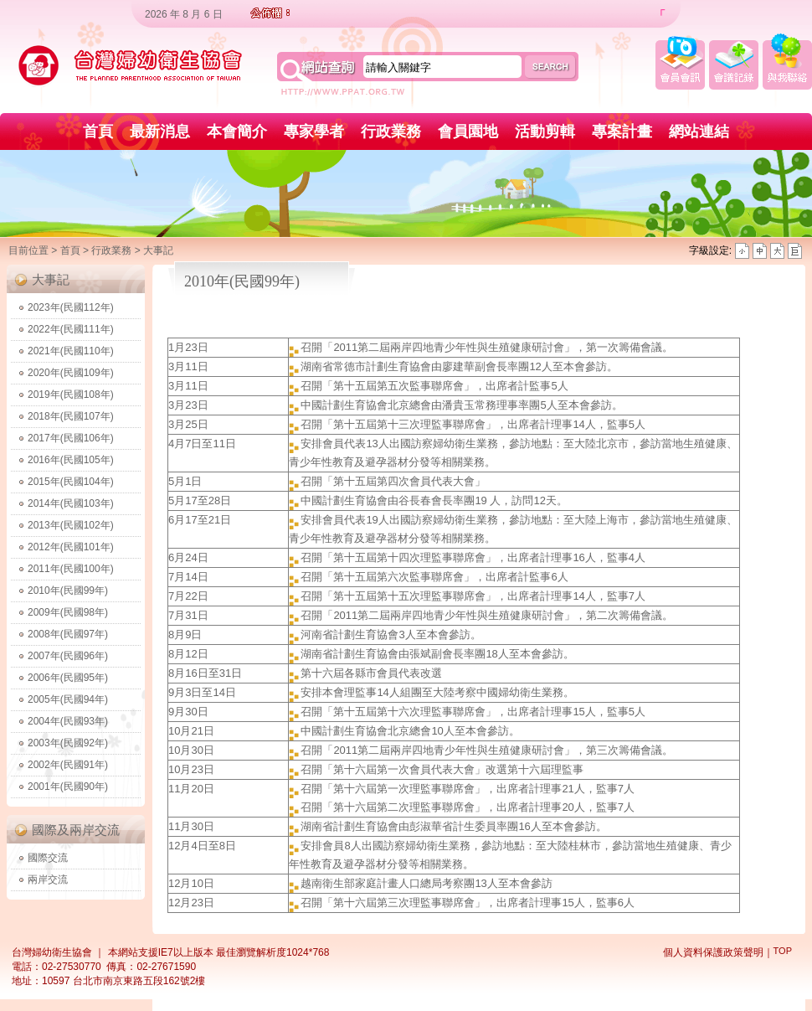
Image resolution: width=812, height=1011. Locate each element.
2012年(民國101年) (71, 547)
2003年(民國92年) (68, 743)
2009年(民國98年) (68, 612)
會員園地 (468, 131)
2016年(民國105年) (71, 460)
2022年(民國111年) (71, 329)
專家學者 (314, 131)
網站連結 (699, 131)
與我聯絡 (787, 62)
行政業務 (391, 131)
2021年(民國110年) (71, 351)
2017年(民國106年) (71, 438)
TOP (782, 951)
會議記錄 (733, 62)
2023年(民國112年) (71, 307)
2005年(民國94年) (68, 699)
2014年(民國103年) (71, 503)
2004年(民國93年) (68, 721)
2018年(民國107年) (71, 416)
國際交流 (48, 858)
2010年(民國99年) (68, 590)
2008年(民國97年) (68, 634)
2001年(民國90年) (68, 786)
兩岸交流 (48, 879)
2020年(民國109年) (71, 373)
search (551, 67)
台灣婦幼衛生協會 (131, 66)
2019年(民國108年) (71, 394)
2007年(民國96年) (68, 656)
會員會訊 (680, 62)
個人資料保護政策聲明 (713, 952)
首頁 (98, 131)
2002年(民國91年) (68, 765)
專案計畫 (622, 131)
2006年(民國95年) (68, 677)
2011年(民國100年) (71, 569)
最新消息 (160, 131)
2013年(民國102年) (71, 525)
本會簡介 (237, 131)
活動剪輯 (545, 131)
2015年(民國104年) (71, 481)
